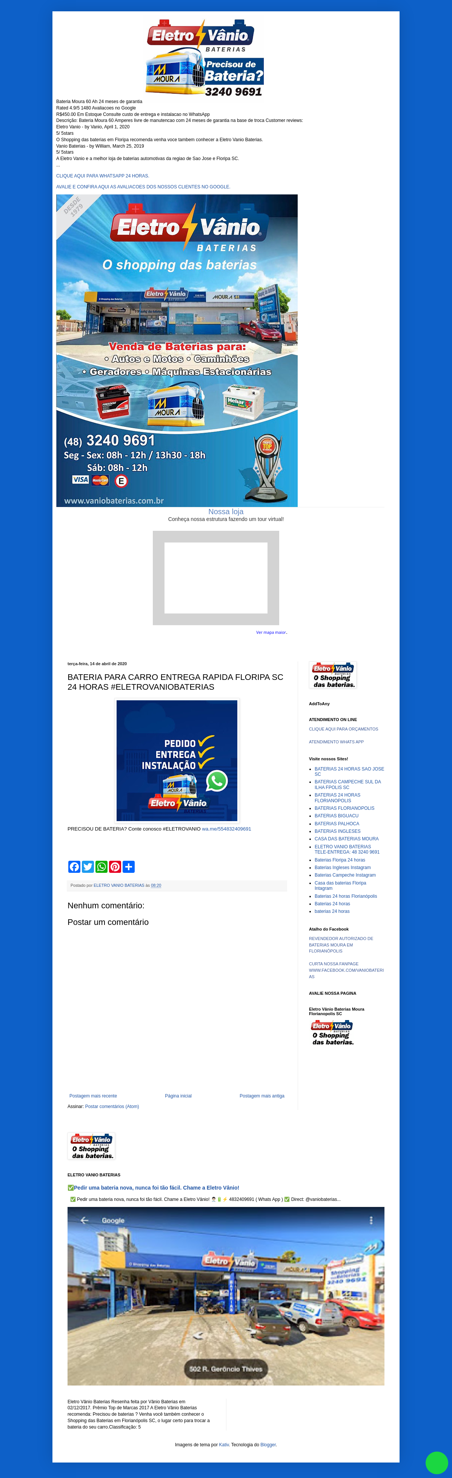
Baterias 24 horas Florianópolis (346, 896)
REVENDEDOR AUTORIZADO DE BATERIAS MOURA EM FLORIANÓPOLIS (341, 945)
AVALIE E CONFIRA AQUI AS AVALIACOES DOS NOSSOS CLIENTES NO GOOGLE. (143, 187)
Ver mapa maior (271, 632)
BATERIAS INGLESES (338, 831)
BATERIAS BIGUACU (336, 815)
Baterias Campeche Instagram (345, 875)
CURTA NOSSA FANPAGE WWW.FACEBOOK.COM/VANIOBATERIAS (346, 970)
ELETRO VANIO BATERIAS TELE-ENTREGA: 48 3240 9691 (347, 849)
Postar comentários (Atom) (112, 1106)
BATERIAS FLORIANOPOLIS (344, 808)
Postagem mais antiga (262, 1096)
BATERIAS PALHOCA (337, 823)
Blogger (268, 1444)
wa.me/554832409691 (226, 829)
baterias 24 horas (332, 911)
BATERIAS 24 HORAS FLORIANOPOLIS (337, 797)
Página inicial (178, 1096)
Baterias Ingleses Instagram (343, 867)
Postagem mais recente (93, 1096)
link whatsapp (437, 1463)
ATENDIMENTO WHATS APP (336, 742)
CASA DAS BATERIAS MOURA (347, 838)
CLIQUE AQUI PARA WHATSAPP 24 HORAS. (102, 176)
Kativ (224, 1444)
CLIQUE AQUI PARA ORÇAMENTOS (343, 729)
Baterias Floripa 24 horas (340, 860)
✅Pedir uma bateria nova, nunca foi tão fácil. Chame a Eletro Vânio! (153, 1188)
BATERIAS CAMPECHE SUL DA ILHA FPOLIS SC (348, 784)
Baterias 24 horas (332, 903)
